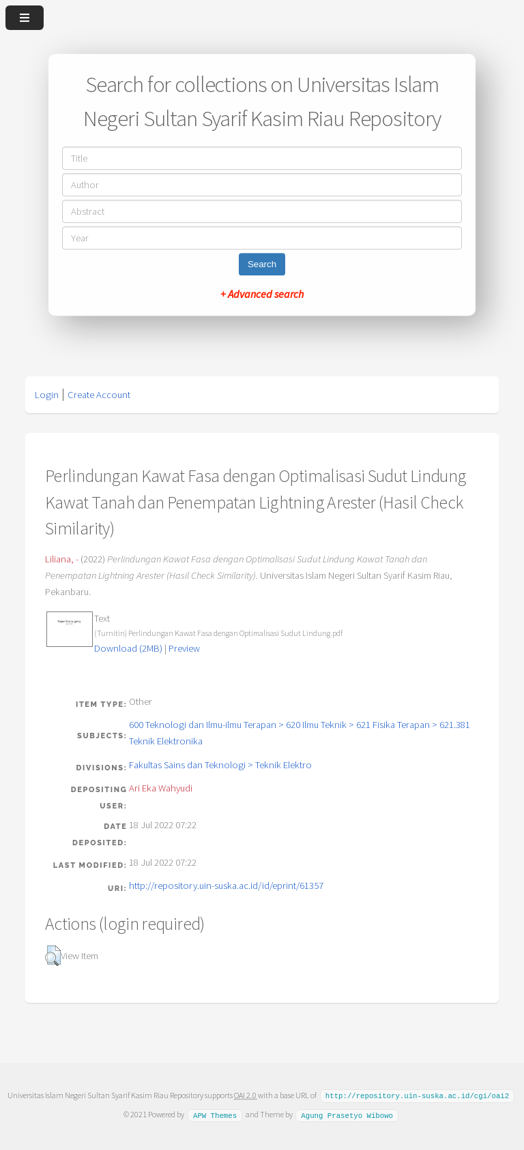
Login (47, 395)
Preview (184, 648)
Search (262, 264)
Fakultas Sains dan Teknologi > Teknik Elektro (220, 765)
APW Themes (215, 1114)
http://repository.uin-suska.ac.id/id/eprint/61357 (226, 885)
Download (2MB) (128, 648)
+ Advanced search (262, 294)
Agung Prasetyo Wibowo (347, 1114)
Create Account (99, 395)
